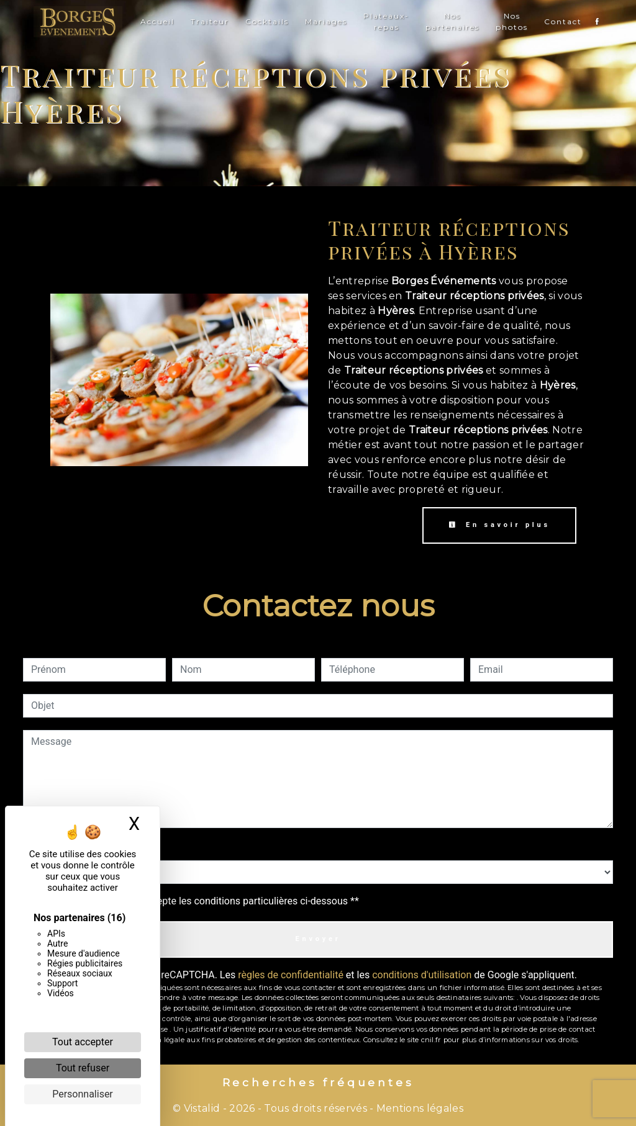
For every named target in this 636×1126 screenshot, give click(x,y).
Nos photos (512, 21)
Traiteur (210, 21)
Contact (563, 21)
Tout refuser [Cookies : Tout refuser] (82, 1068)
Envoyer (317, 939)
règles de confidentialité (290, 975)
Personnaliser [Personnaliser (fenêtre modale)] (82, 1094)
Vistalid (202, 1108)
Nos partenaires (452, 21)
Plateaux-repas (386, 21)
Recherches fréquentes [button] (318, 1082)
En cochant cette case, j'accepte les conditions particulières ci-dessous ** (197, 901)
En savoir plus (499, 525)
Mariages (326, 21)
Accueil (157, 21)
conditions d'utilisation (421, 975)
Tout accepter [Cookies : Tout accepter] (82, 1042)
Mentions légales (418, 1108)
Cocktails (267, 21)
